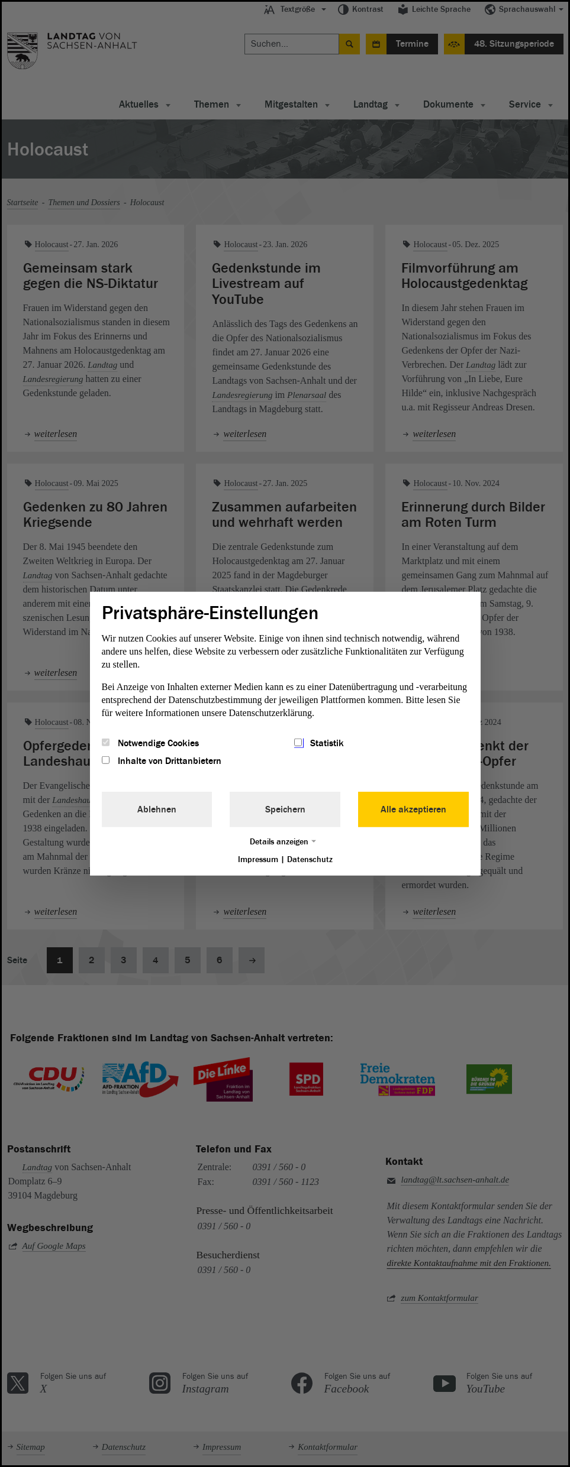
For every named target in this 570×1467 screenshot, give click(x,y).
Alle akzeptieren (413, 809)
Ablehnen (156, 809)
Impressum (258, 859)
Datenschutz (310, 859)
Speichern (285, 809)
